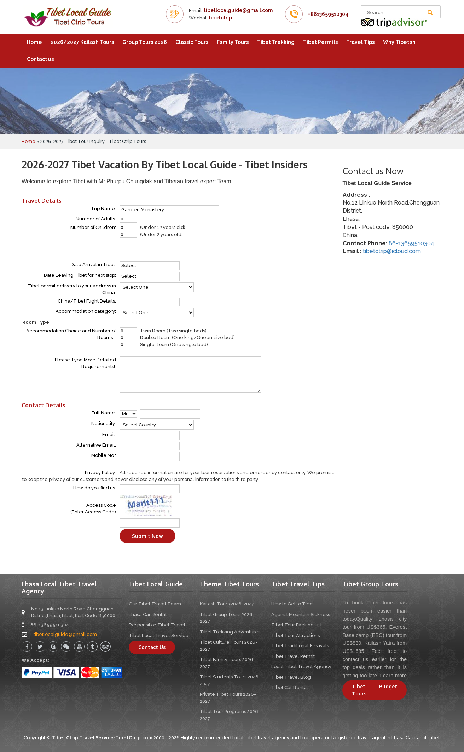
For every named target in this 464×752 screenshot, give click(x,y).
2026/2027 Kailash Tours (82, 42)
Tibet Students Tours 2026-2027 (230, 680)
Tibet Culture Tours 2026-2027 (228, 645)
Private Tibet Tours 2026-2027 (228, 697)
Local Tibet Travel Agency (301, 666)
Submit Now (147, 536)
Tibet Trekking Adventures (230, 632)
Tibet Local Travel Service (158, 635)
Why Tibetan (399, 42)
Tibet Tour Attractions (295, 635)
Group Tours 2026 (144, 42)
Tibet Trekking (276, 42)
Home (34, 42)
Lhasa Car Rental (148, 614)
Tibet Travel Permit (293, 656)
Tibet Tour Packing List (296, 624)
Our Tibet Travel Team (155, 604)
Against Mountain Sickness (300, 614)
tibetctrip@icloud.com (392, 251)
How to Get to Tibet (292, 604)
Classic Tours (191, 42)
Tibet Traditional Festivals (300, 645)
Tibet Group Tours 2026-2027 (227, 618)
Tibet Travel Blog (291, 677)
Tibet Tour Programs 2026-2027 (230, 715)
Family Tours (233, 42)
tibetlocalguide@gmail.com (238, 10)
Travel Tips (360, 42)
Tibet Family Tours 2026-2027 (227, 663)
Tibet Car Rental (289, 687)
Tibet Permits (320, 42)
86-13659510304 (411, 243)
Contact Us (152, 647)
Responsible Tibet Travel (157, 624)
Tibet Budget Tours (374, 689)
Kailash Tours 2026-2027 (227, 604)
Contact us (40, 59)
